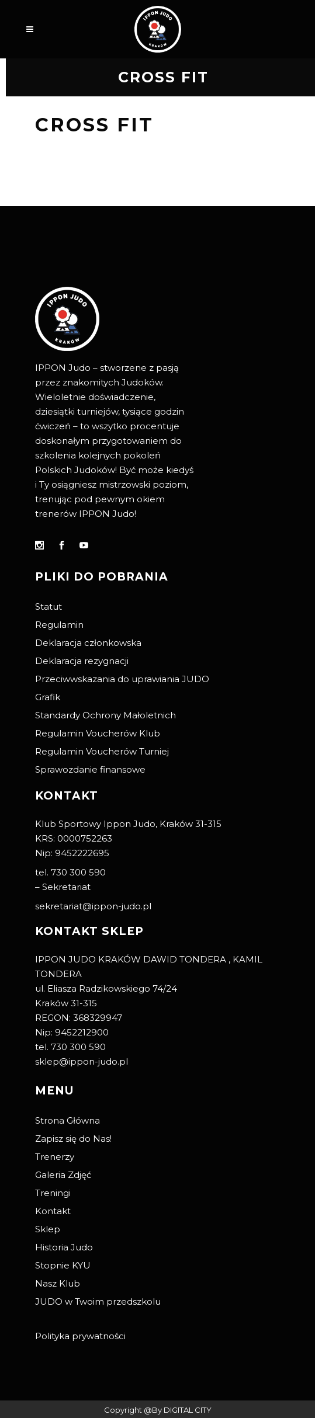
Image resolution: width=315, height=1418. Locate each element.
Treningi (53, 1192)
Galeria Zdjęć (63, 1174)
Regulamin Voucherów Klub (97, 733)
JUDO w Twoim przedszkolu (98, 1301)
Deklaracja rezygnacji (82, 660)
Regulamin (59, 624)
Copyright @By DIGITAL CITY (158, 1409)
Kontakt (53, 1211)
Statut (48, 606)
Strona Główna (67, 1120)
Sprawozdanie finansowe (90, 769)
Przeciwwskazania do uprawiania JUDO (122, 678)
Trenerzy (54, 1156)
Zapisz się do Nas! (73, 1138)
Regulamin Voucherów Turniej (102, 751)
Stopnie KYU (63, 1265)
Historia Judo (64, 1247)
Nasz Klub (57, 1283)
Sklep (47, 1229)
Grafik (47, 697)
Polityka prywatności (80, 1335)
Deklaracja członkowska (88, 642)
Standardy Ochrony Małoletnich (105, 715)
